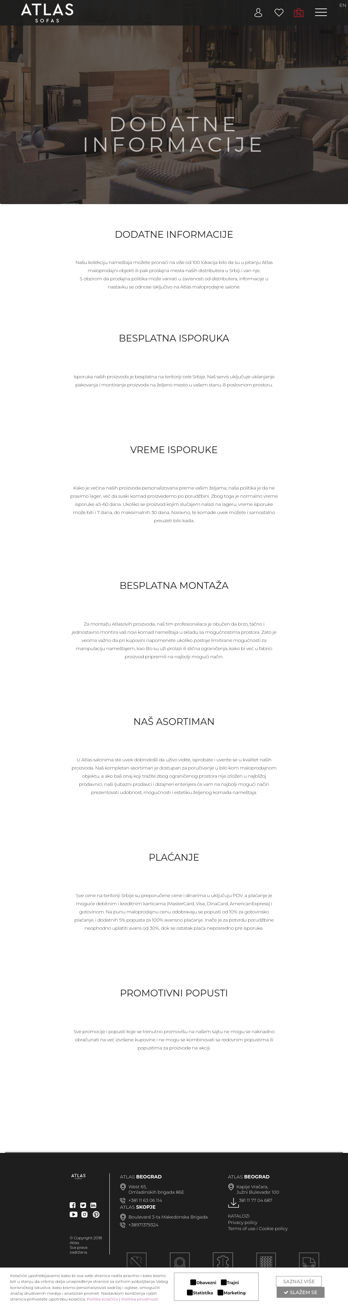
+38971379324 (143, 1224)
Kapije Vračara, (252, 1186)
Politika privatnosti (139, 1299)
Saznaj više (299, 1281)
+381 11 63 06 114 (145, 1200)
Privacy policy (243, 1222)
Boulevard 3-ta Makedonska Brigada (168, 1217)
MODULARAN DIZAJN (180, 1266)
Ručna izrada (136, 1266)
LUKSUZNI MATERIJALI (222, 1266)
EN (342, 5)
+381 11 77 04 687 (255, 1200)
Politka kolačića (102, 1299)
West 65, (137, 1186)
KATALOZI (239, 1216)
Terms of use (242, 1228)
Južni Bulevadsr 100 (258, 1192)
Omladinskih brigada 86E (156, 1192)
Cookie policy (273, 1228)
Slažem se (300, 1292)
